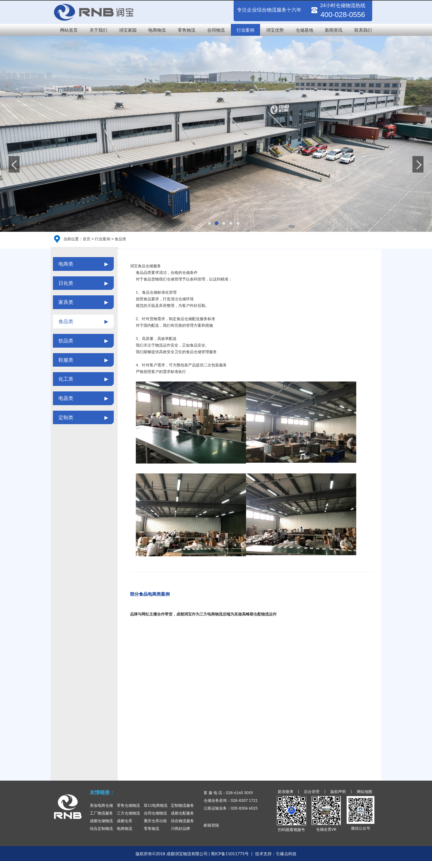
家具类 (83, 302)
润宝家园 (128, 29)
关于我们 (98, 29)
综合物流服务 (182, 820)
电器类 (83, 398)
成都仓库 (124, 820)
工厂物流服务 (101, 813)
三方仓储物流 (128, 813)
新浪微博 (285, 791)
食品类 (120, 238)
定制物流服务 (182, 805)
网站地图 (364, 791)
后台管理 (311, 791)
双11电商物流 (156, 805)
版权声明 (338, 791)
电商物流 (157, 29)
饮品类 (83, 340)
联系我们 (363, 29)
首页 (86, 238)
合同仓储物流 (155, 813)
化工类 (83, 379)
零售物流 (186, 29)
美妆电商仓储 (101, 805)
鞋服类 (83, 360)
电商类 (83, 264)
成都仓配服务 (182, 813)
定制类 (83, 417)
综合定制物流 (101, 828)
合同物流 (216, 29)
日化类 (83, 283)
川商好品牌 (180, 828)
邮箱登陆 (211, 825)
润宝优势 (275, 29)
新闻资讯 (333, 29)
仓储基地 (304, 29)
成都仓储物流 (101, 820)
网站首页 (69, 29)
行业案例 (245, 29)
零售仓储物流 (128, 805)
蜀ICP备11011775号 (230, 853)
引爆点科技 (286, 853)
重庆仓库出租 (155, 820)
